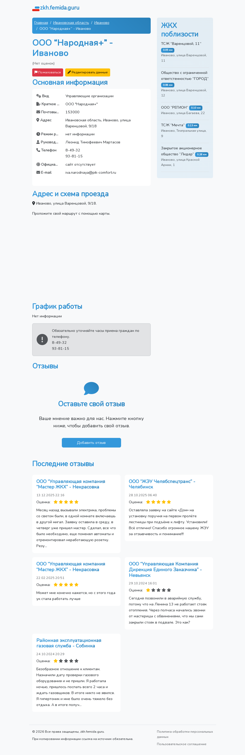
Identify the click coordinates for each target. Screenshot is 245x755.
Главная (41, 22)
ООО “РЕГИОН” (174, 107)
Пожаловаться (48, 72)
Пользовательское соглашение (182, 744)
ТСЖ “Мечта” (173, 125)
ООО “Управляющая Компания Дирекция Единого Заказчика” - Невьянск (165, 569)
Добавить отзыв (91, 442)
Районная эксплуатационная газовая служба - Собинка (68, 643)
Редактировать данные (88, 72)
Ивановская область (71, 22)
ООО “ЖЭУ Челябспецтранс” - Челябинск (162, 484)
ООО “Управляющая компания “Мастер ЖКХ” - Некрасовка (70, 484)
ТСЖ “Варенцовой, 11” (181, 43)
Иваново (101, 22)
